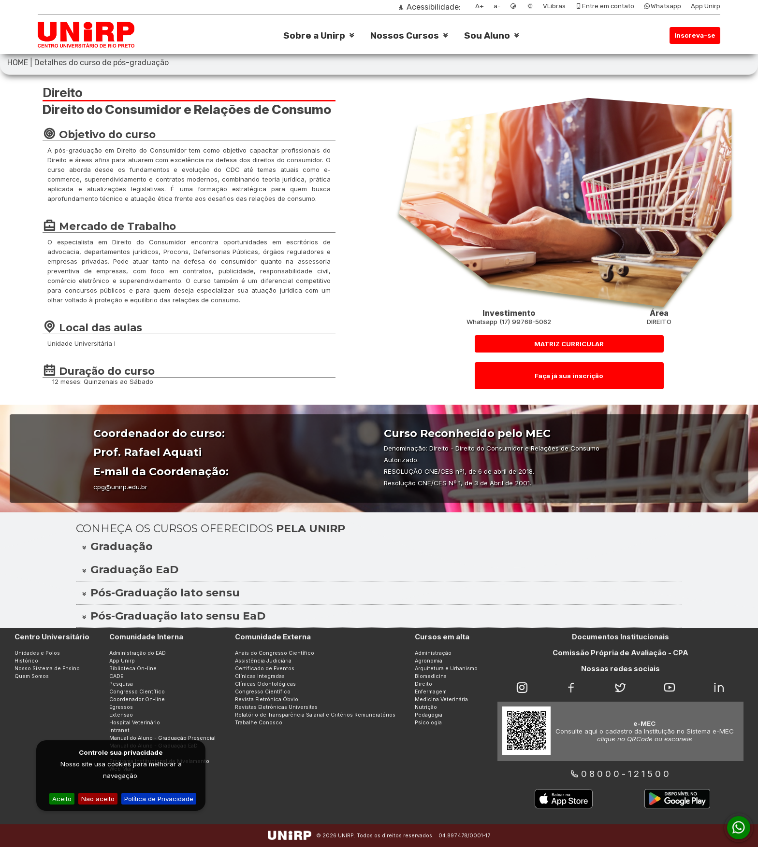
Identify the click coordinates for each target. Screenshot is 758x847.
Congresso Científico (137, 692)
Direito (423, 684)
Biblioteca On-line (133, 668)
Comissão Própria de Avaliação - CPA (620, 653)
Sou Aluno (487, 35)
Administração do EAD (137, 653)
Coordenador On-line (137, 699)
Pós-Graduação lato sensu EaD (173, 615)
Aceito (62, 799)
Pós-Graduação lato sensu (160, 592)
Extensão (121, 715)
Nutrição (426, 707)
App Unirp (705, 6)
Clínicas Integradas (260, 676)
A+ (479, 6)
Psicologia (428, 723)
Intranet (119, 730)
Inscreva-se (694, 35)
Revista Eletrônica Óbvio (266, 699)
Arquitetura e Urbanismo (446, 668)
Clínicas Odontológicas (265, 684)
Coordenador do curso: (159, 433)
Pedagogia (428, 715)
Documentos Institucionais (620, 637)
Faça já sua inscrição (569, 376)
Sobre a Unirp (314, 35)
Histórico (26, 661)
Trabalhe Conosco (258, 723)
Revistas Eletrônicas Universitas (276, 707)
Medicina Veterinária (441, 699)
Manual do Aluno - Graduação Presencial (162, 738)
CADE (116, 676)
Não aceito (98, 799)
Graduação (117, 546)
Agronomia (428, 661)
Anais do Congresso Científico (274, 653)
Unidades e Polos (37, 653)
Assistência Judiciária (263, 661)
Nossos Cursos (404, 35)
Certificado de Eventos (264, 668)
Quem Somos (32, 676)
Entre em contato (604, 6)
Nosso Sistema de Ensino (47, 668)
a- (497, 6)
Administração (433, 653)
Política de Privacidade (158, 799)
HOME (17, 62)
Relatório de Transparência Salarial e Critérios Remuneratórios (315, 715)
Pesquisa (121, 684)
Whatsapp (662, 6)
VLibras (554, 6)
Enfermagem (431, 692)
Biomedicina (431, 676)
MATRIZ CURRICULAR (569, 344)
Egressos (121, 707)
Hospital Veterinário (134, 723)
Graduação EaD (129, 569)
